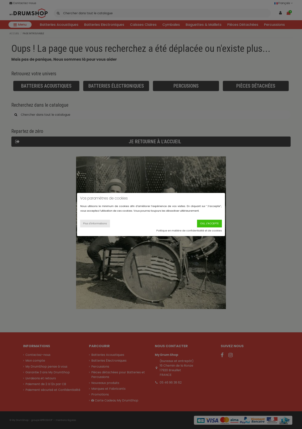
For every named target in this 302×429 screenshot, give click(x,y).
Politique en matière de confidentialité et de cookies (189, 230)
